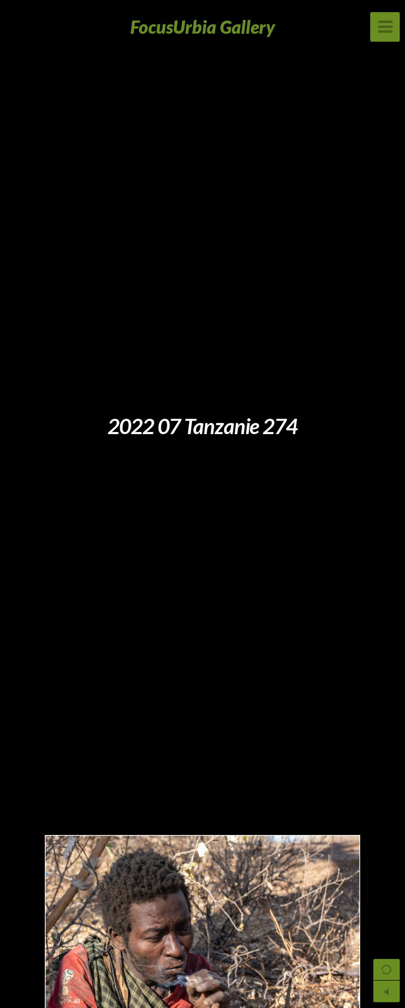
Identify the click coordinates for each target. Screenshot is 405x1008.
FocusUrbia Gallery (202, 26)
